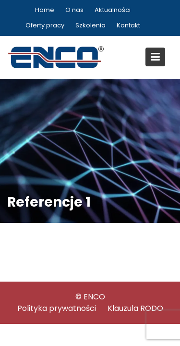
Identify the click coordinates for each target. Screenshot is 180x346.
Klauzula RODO (135, 308)
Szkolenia (90, 25)
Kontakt (128, 25)
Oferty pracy (44, 25)
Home (44, 9)
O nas (74, 9)
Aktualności (113, 9)
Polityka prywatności (56, 308)
